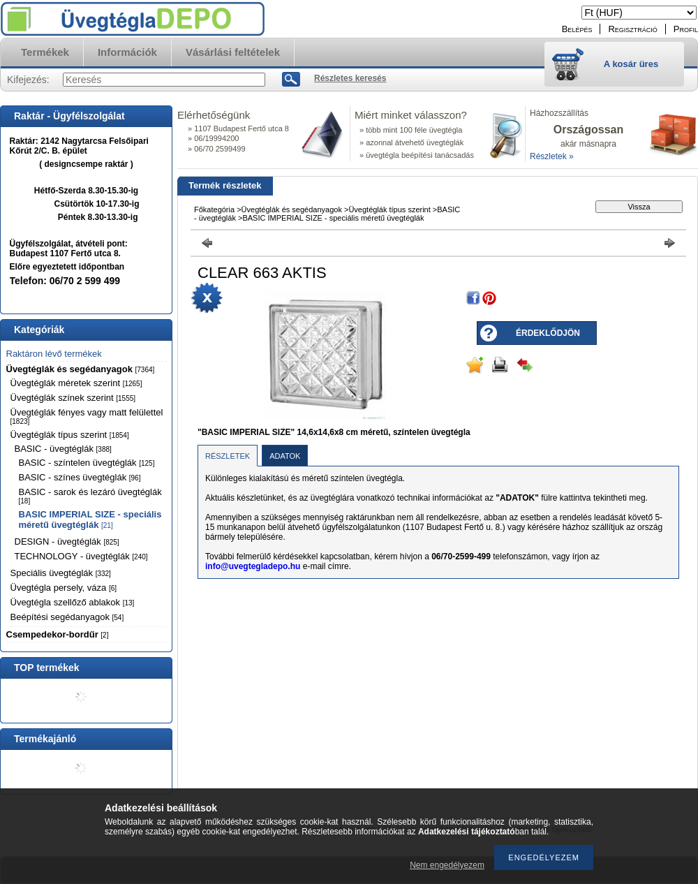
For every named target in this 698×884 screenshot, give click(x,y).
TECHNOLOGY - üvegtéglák (81, 556)
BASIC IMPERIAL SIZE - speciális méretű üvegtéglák (90, 519)
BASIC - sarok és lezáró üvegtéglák (90, 496)
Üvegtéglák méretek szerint (76, 383)
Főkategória (214, 209)
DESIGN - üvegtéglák (67, 541)
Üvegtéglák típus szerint (69, 434)
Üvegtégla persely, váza (63, 587)
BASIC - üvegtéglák (63, 448)
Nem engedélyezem (447, 865)
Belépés (577, 29)
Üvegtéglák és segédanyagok (80, 369)
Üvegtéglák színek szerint (73, 397)
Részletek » (552, 156)
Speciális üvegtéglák (60, 573)
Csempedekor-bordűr (57, 634)
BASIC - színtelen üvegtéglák (87, 462)
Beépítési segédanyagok (67, 617)
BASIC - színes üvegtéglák (80, 477)
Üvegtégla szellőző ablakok (72, 602)
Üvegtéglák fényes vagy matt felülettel (86, 416)
